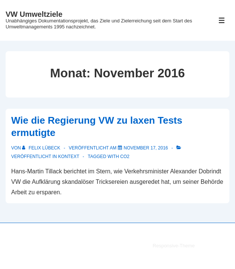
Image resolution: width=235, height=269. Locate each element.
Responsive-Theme (174, 245)
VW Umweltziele (34, 14)
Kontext (68, 156)
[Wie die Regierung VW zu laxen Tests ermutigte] (146, 148)
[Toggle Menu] (221, 20)
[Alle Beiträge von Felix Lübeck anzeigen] (41, 148)
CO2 (124, 156)
